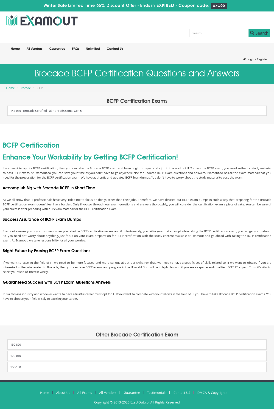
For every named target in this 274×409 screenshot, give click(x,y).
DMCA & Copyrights (212, 392)
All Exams (84, 392)
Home (15, 48)
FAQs (75, 48)
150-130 (15, 367)
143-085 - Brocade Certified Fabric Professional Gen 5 (46, 111)
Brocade (25, 88)
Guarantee (57, 48)
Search (259, 33)
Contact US (181, 392)
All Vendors (34, 48)
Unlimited (93, 48)
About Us (63, 392)
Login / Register (255, 59)
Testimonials (156, 392)
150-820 (15, 344)
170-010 (15, 356)
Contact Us (115, 48)
